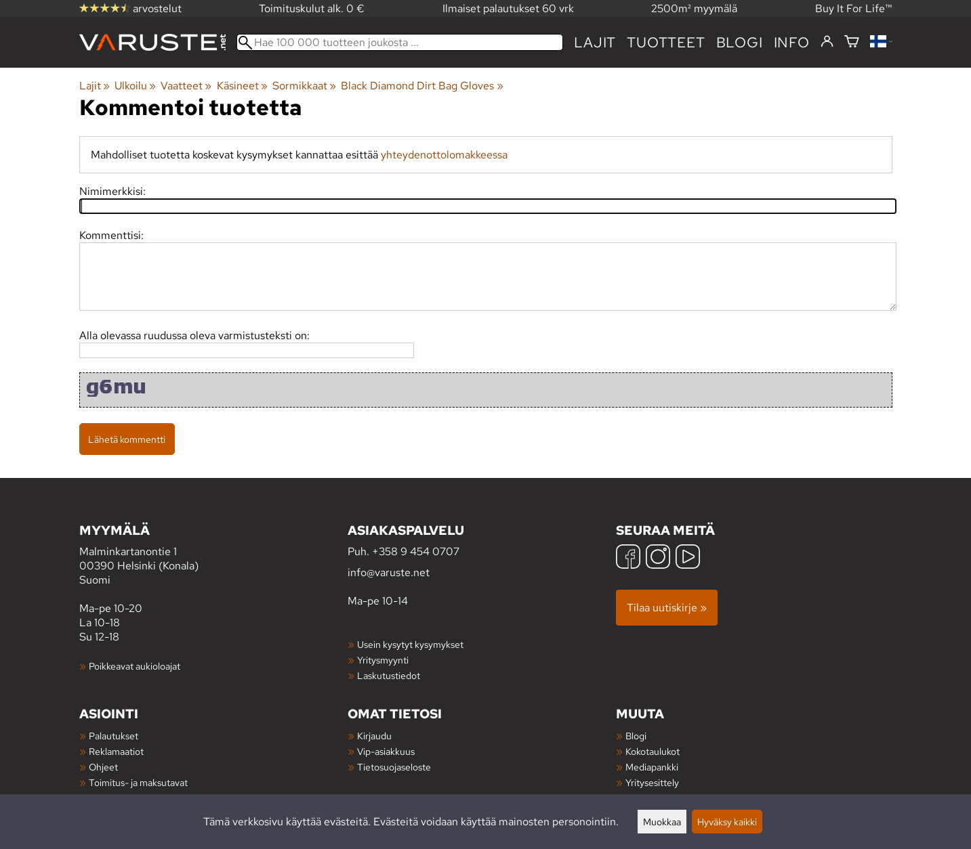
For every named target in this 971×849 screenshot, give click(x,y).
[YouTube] (688, 558)
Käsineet (242, 86)
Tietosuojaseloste (394, 766)
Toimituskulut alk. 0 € (312, 8)
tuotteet (666, 42)
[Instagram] (658, 558)
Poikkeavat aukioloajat (134, 665)
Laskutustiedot (388, 675)
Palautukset (113, 735)
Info (792, 42)
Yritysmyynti (383, 659)
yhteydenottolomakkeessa (444, 155)
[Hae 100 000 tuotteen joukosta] (400, 42)
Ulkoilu (135, 86)
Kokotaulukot (652, 751)
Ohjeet (103, 766)
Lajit (595, 42)
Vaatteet (186, 86)
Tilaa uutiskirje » (667, 608)
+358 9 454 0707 (415, 551)
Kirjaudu (374, 735)
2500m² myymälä (694, 8)
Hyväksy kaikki (727, 821)
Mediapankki (651, 766)
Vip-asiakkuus (386, 751)
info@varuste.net (389, 572)
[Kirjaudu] (827, 42)
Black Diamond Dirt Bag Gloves (422, 86)
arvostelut (130, 8)
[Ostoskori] (851, 42)
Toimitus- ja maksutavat (138, 782)
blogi (739, 42)
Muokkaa (662, 821)
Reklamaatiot (116, 751)
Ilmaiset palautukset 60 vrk (508, 8)
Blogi (635, 735)
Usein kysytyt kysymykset (410, 644)
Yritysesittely (652, 782)
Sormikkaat (304, 86)
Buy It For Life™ (853, 8)
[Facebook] (628, 558)
